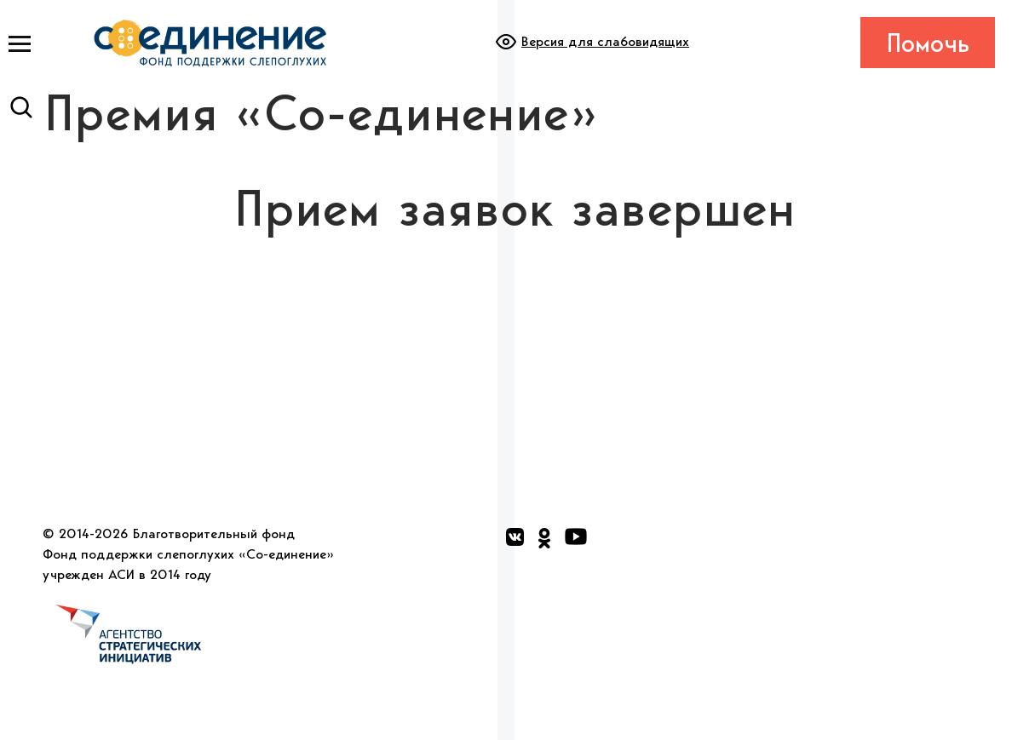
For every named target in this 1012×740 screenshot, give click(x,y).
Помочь (928, 42)
